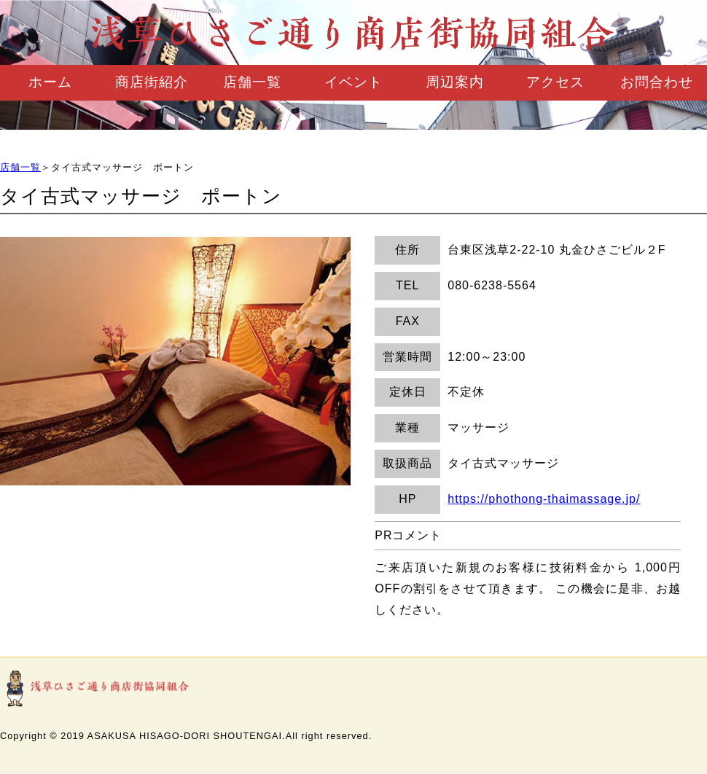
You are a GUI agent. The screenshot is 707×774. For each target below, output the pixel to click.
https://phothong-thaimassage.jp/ (544, 499)
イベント (353, 82)
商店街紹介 (151, 82)
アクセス (555, 82)
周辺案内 (455, 82)
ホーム (50, 82)
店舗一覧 (252, 82)
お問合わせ (656, 82)
